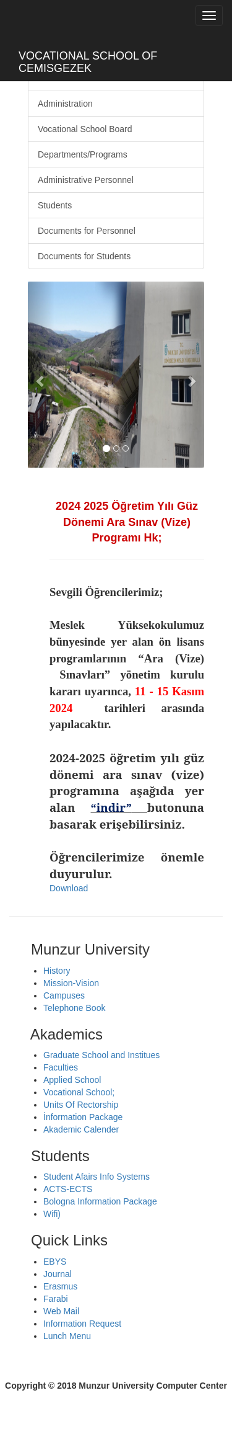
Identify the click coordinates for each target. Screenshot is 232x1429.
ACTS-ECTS (67, 1189)
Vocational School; (78, 1092)
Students (55, 205)
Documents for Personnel (86, 231)
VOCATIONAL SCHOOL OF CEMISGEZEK (88, 60)
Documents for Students (84, 256)
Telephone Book (74, 1008)
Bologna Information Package (100, 1201)
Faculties (60, 1067)
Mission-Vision (71, 983)
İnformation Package (82, 1117)
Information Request (82, 1324)
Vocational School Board (85, 129)
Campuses (64, 995)
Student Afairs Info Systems (96, 1177)
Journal (57, 1274)
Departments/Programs (82, 154)
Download (68, 888)
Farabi (55, 1299)
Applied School (72, 1080)
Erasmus (60, 1286)
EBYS (54, 1262)
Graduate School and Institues (101, 1055)
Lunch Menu (67, 1336)
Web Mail (61, 1311)
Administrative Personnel (86, 180)
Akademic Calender (81, 1129)
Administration (65, 104)
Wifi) (52, 1214)
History (57, 971)
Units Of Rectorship (80, 1105)
